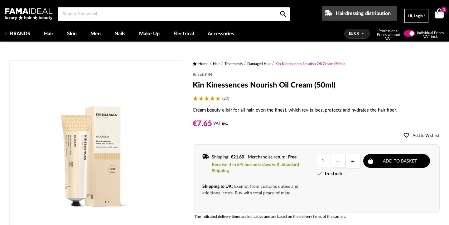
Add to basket (400, 161)
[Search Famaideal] (174, 14)
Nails (119, 33)
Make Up (149, 33)
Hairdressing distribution (363, 13)
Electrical (183, 33)
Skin (72, 33)
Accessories (221, 33)
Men (95, 33)
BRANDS (19, 33)
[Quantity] (323, 161)
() (442, 10)
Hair (48, 33)
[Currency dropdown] (357, 34)
